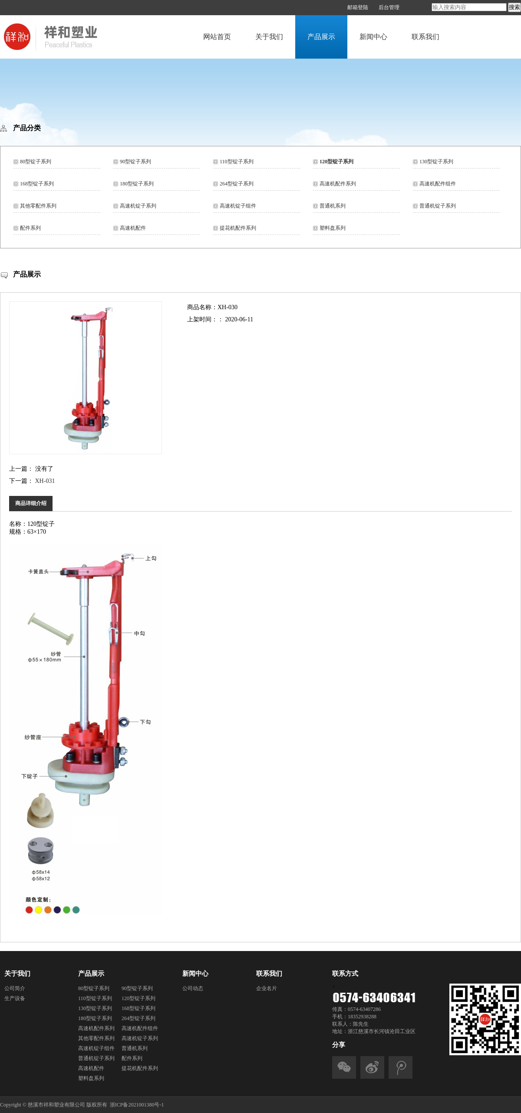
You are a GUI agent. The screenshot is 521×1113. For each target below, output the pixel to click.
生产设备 (14, 998)
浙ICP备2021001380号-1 (137, 1105)
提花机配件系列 (238, 228)
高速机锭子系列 (138, 206)
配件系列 (30, 228)
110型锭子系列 (237, 162)
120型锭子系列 (336, 162)
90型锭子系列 (135, 162)
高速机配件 (133, 228)
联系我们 (425, 36)
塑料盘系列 (333, 228)
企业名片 (266, 988)
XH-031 (45, 481)
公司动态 (192, 988)
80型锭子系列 (35, 162)
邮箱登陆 (357, 7)
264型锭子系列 (237, 184)
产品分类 (27, 128)
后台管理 (389, 7)
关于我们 (269, 36)
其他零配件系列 (38, 206)
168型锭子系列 (37, 184)
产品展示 (321, 36)
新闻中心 (373, 36)
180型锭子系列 (137, 184)
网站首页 (217, 36)
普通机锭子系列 (437, 206)
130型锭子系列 (436, 162)
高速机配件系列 (338, 184)
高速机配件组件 (437, 184)
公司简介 (14, 988)
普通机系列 (333, 206)
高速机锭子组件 (238, 206)
